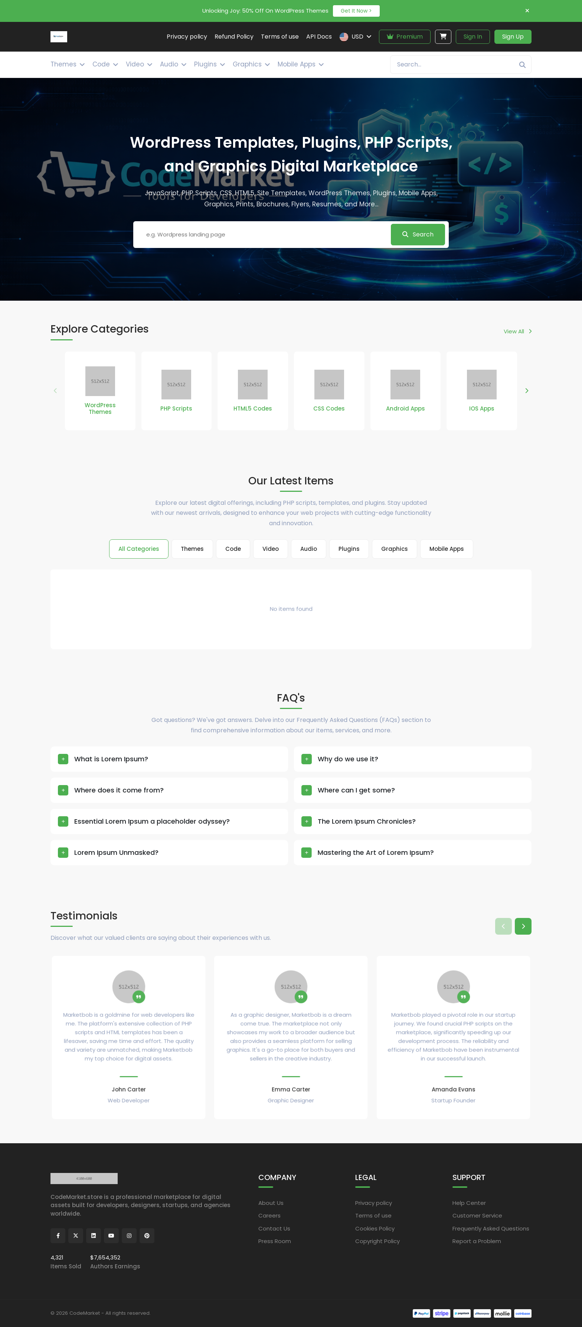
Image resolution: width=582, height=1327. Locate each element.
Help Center (469, 1203)
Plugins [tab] (349, 549)
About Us (271, 1203)
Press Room (274, 1241)
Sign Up (513, 36)
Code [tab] (233, 549)
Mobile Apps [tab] (446, 549)
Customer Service (477, 1215)
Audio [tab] (308, 549)
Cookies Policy (375, 1228)
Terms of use (373, 1215)
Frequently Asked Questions (490, 1228)
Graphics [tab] (394, 549)
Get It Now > (356, 10)
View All (518, 331)
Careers (269, 1215)
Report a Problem (476, 1241)
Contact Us (274, 1228)
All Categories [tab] (138, 549)
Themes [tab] (192, 549)
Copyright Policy (377, 1241)
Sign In (473, 36)
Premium (405, 36)
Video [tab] (270, 549)
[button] (526, 391)
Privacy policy (373, 1203)
